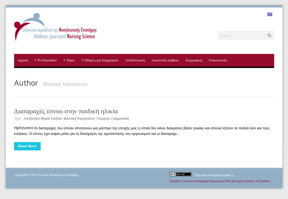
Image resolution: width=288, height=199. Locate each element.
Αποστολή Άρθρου (165, 60)
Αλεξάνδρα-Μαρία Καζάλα (43, 119)
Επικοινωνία (218, 60)
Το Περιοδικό (46, 60)
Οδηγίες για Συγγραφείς (100, 60)
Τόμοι (69, 60)
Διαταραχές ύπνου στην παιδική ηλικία (66, 111)
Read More (27, 146)
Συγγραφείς (194, 60)
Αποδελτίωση (135, 60)
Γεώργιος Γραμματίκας (113, 119)
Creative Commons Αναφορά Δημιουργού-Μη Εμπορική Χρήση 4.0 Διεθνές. (220, 181)
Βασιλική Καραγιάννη (79, 119)
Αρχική (22, 60)
